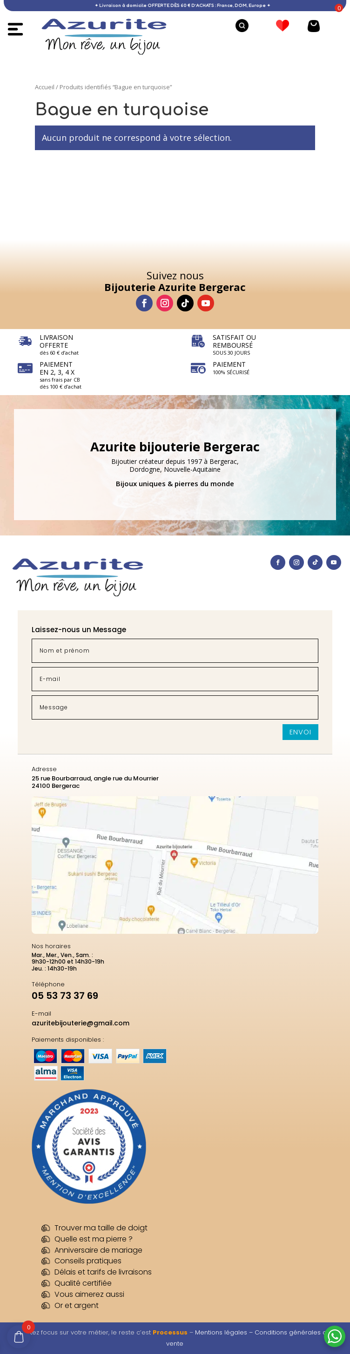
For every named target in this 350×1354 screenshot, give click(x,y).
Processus (170, 1332)
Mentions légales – (225, 1332)
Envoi (300, 732)
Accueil (44, 87)
